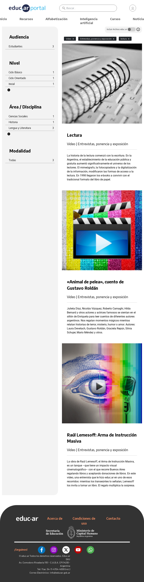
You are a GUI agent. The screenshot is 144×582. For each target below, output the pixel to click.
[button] (8, 90)
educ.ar (25, 555)
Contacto (113, 518)
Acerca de (54, 518)
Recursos (26, 19)
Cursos (115, 19)
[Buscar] (92, 8)
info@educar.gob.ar (60, 572)
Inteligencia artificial (88, 21)
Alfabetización (56, 19)
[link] (132, 8)
